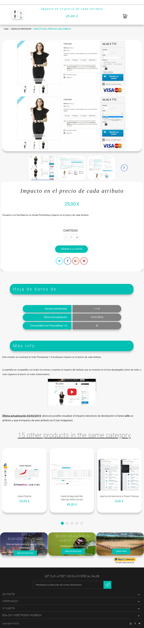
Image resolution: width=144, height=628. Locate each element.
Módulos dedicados (25, 553)
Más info (24, 345)
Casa (6, 29)
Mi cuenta (8, 608)
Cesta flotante (24, 496)
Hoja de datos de (35, 289)
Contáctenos (121, 551)
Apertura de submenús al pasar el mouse (119, 496)
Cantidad (70, 230)
